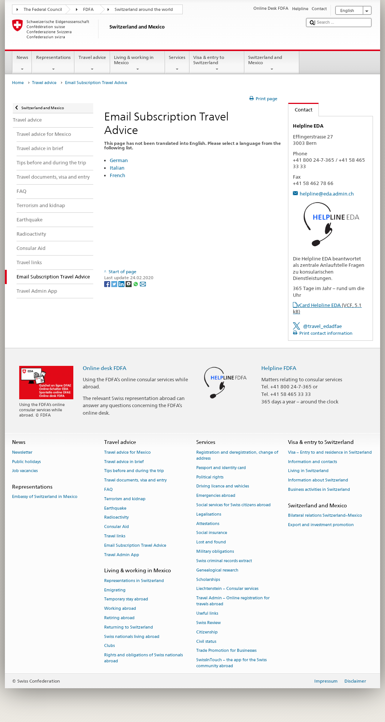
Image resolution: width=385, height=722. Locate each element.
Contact (300, 110)
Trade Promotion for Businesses (226, 650)
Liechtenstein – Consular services (227, 589)
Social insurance (211, 533)
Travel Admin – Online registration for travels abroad (233, 601)
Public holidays (26, 461)
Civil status (206, 641)
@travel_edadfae (322, 326)
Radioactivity (116, 517)
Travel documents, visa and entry (135, 480)
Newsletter (22, 452)
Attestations (207, 523)
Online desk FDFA (104, 368)
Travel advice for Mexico (127, 452)
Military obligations (215, 551)
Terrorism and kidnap (125, 498)
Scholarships (208, 579)
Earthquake (115, 508)
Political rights (209, 477)
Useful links (207, 613)
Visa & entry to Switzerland (217, 63)
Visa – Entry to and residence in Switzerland (330, 452)
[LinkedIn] (122, 283)
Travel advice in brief (124, 461)
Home (18, 82)
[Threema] (129, 283)
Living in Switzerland (308, 471)
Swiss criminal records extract (224, 560)
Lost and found (211, 542)
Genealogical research (217, 570)
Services (177, 63)
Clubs (109, 646)
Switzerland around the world (144, 9)
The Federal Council (43, 9)
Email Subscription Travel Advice (135, 545)
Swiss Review (208, 622)
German (119, 160)
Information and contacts (312, 461)
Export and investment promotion (321, 524)
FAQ (108, 489)
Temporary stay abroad (126, 599)
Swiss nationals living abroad (131, 636)
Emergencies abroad (215, 495)
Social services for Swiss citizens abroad (233, 504)
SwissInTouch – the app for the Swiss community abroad (231, 663)
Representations (53, 63)
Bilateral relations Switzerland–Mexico (325, 515)
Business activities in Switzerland (319, 489)
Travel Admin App (121, 554)
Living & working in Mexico (138, 63)
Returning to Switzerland (128, 627)
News (22, 63)
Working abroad (120, 608)
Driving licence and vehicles (222, 486)
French (117, 175)
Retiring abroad (119, 617)
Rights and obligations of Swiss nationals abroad (143, 658)
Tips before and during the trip (134, 471)
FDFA (88, 9)
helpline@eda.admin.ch (327, 194)
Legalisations (208, 514)
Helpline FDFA (278, 368)
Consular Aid (116, 527)
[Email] (143, 283)
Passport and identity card (221, 467)
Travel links (114, 536)
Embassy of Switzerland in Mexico (44, 497)
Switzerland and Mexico (272, 63)
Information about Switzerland (318, 480)
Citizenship (207, 632)
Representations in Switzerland (134, 580)
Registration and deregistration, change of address (237, 455)
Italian (117, 168)
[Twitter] (114, 283)
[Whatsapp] (136, 283)
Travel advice (92, 63)
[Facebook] (107, 283)
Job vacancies (25, 471)
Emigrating (115, 590)
